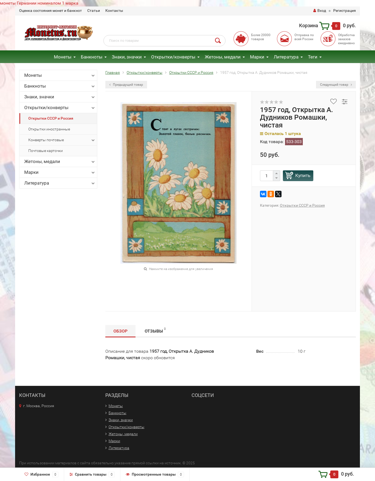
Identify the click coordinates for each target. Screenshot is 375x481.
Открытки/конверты (173, 57)
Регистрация (344, 10)
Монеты (62, 57)
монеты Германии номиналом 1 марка (39, 3)
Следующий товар (336, 84)
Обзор (120, 331)
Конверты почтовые (62, 140)
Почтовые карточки (45, 150)
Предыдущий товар (126, 84)
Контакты (114, 10)
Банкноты (91, 57)
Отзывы (155, 330)
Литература (286, 57)
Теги (312, 57)
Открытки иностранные (49, 129)
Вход (319, 10)
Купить (302, 175)
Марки (257, 57)
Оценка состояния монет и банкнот (50, 10)
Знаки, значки (127, 57)
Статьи (93, 10)
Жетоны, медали (223, 57)
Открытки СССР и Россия (50, 118)
